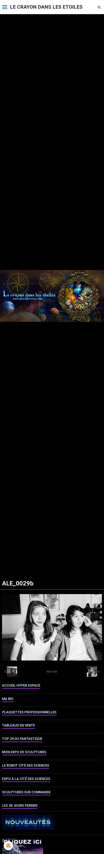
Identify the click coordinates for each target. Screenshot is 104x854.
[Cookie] (8, 845)
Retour (52, 671)
